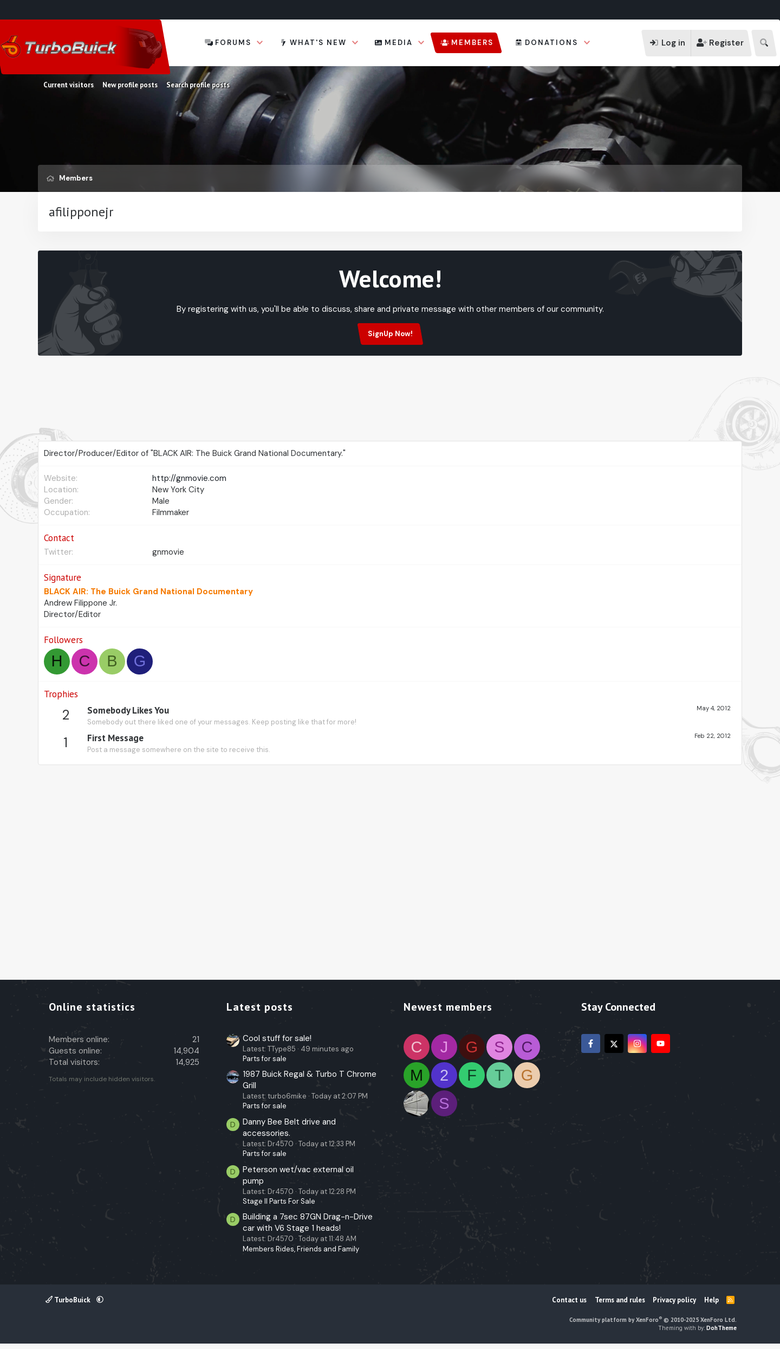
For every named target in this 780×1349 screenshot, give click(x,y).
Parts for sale (265, 1058)
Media (399, 42)
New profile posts (130, 84)
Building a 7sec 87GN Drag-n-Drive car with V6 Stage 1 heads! (308, 1222)
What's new (318, 42)
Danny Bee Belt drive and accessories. (289, 1127)
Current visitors (68, 84)
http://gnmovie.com (189, 478)
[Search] (764, 43)
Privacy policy (674, 1300)
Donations (551, 42)
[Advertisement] (390, 413)
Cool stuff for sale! (277, 1038)
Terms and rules (620, 1300)
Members (472, 42)
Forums (233, 42)
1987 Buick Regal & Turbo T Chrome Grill (309, 1080)
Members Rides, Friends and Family (301, 1249)
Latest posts (259, 1007)
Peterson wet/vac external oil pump (298, 1175)
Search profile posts (198, 84)
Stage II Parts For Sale (279, 1201)
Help (711, 1300)
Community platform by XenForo (653, 1320)
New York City (178, 489)
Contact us (569, 1300)
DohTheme (721, 1328)
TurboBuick (69, 1300)
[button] (260, 42)
